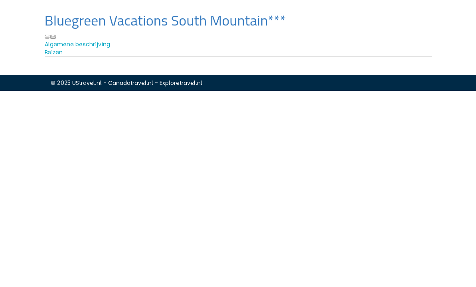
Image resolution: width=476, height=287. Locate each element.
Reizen (54, 52)
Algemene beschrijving (77, 44)
